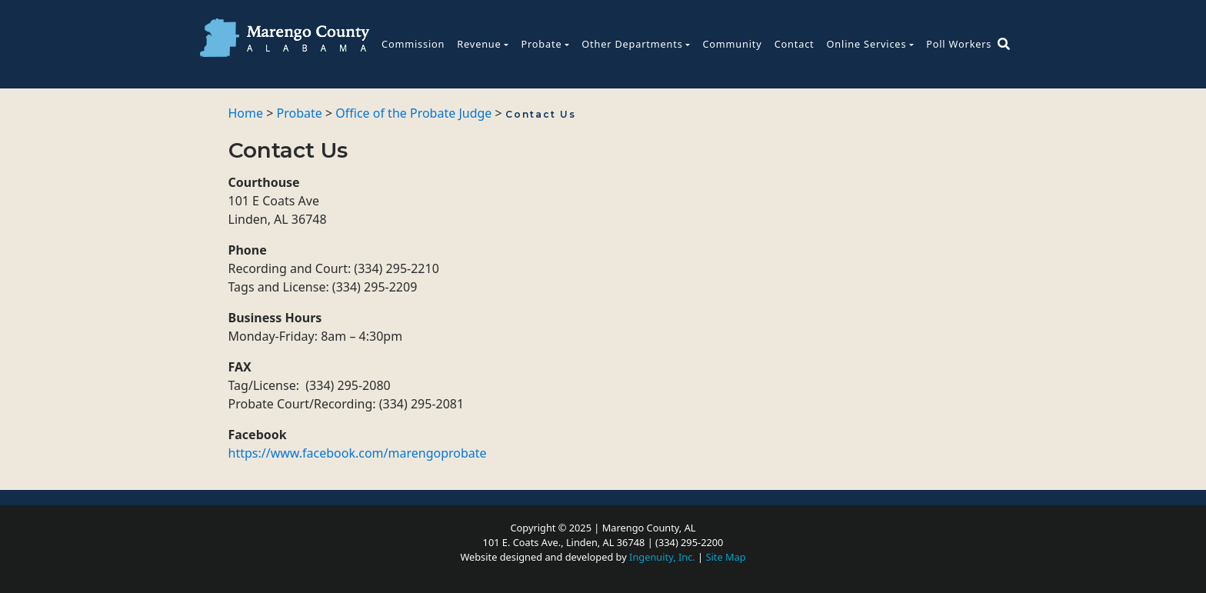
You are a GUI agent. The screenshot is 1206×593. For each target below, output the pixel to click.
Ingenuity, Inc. (662, 557)
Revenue (479, 44)
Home (246, 113)
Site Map (725, 557)
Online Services (867, 44)
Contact (795, 44)
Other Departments (631, 44)
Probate (541, 44)
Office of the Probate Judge (413, 113)
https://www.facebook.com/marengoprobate (357, 453)
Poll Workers (958, 44)
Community (731, 44)
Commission (413, 44)
